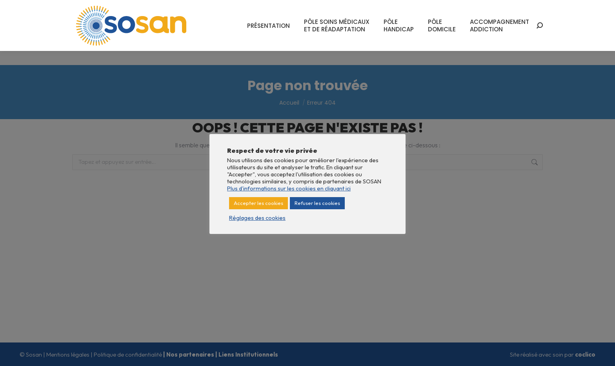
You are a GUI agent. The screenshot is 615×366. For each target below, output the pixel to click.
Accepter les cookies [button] (258, 203)
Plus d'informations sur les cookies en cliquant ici (289, 188)
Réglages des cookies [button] (257, 217)
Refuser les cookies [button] (317, 203)
